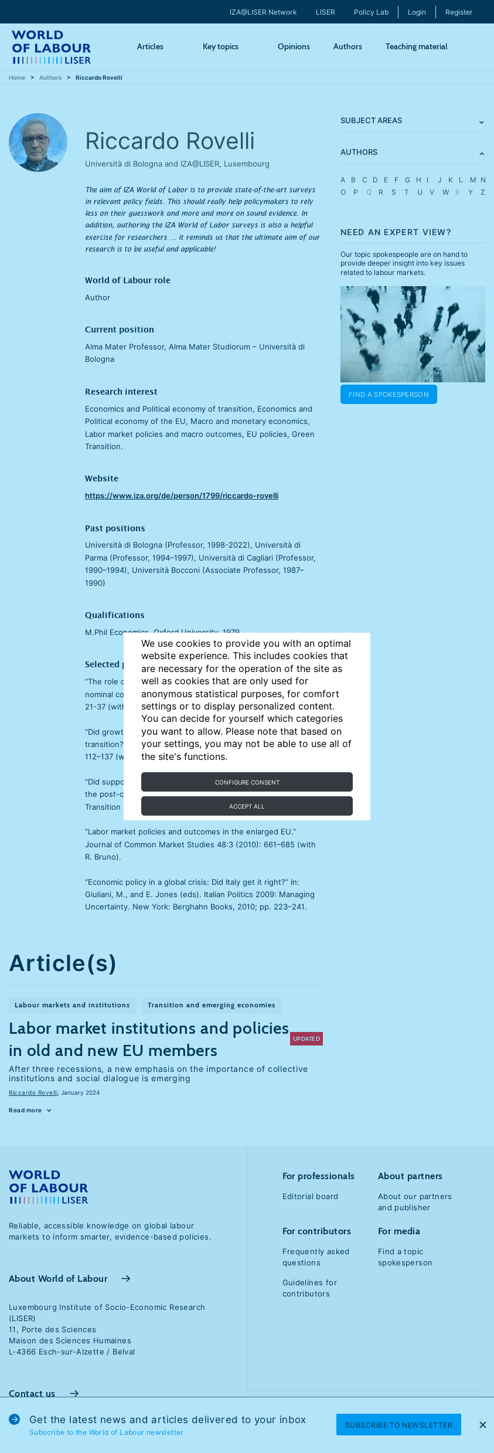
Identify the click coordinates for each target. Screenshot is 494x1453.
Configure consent (247, 782)
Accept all (247, 806)
